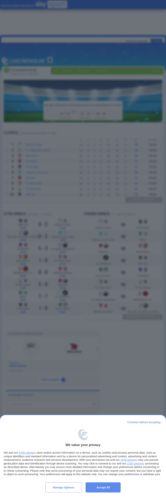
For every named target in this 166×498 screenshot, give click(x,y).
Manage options (64, 487)
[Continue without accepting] (143, 422)
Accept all (103, 487)
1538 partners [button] (27, 452)
